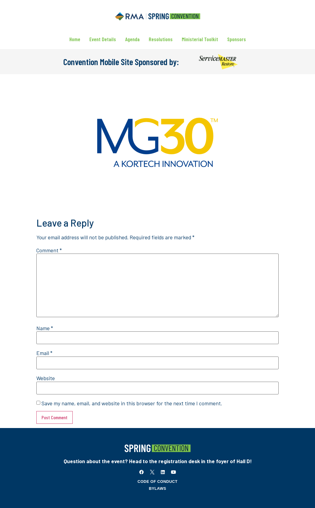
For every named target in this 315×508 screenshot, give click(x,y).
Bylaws (157, 488)
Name (44, 328)
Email (44, 353)
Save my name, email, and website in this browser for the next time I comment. (131, 403)
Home (74, 39)
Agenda (132, 39)
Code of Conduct (157, 481)
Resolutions (161, 39)
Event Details (102, 39)
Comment (49, 250)
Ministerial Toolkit (200, 39)
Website (45, 378)
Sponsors (236, 39)
